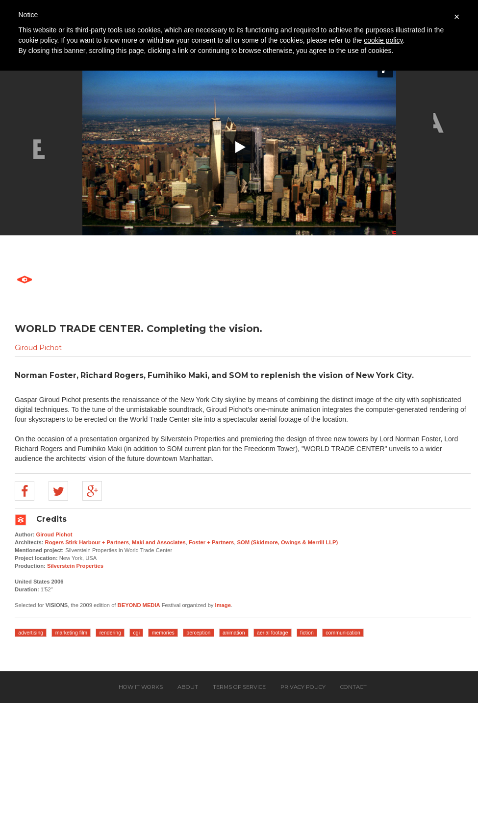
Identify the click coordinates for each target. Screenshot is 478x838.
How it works (141, 687)
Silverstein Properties (75, 566)
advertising (30, 632)
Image (223, 605)
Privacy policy (303, 687)
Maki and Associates (159, 542)
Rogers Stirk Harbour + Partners (87, 542)
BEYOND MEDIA (139, 605)
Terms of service (239, 687)
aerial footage (272, 632)
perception (198, 632)
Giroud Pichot (38, 347)
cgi (136, 632)
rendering (110, 632)
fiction (306, 632)
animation (234, 632)
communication (343, 632)
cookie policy (383, 40)
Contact (353, 687)
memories (163, 632)
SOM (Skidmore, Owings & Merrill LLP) (287, 542)
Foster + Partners (211, 542)
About (187, 687)
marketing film (71, 632)
